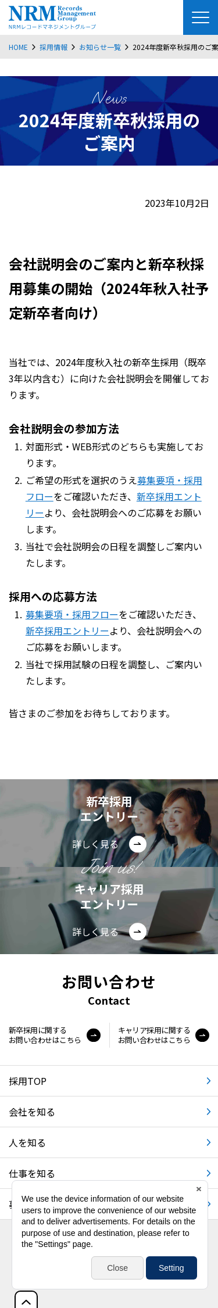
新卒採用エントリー (67, 630)
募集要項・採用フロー (72, 614)
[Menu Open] (200, 17)
